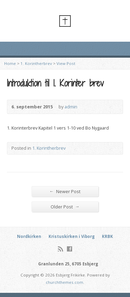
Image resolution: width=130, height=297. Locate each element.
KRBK (107, 236)
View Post (66, 63)
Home (10, 63)
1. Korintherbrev (36, 63)
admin (70, 107)
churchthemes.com (64, 282)
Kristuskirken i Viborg (72, 236)
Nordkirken (29, 236)
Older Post (65, 206)
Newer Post (65, 191)
